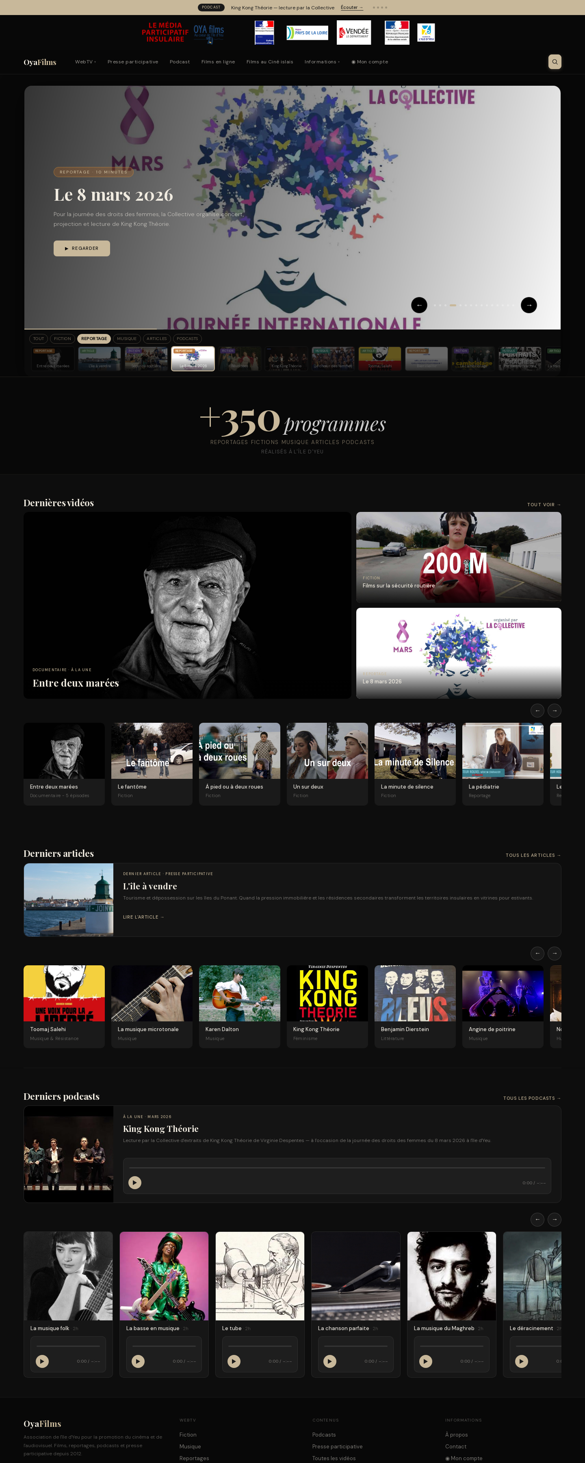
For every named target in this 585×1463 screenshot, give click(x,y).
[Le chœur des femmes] (333, 360)
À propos (456, 1436)
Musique (144, 339)
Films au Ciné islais (270, 62)
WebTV (85, 62)
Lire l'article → (144, 918)
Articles (179, 339)
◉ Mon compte (369, 62)
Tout (41, 339)
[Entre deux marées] (53, 360)
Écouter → (352, 7)
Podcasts (216, 339)
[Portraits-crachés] (520, 360)
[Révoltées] (240, 360)
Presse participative (133, 62)
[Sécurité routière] (146, 360)
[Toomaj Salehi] (380, 360)
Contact (455, 1447)
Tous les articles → (534, 856)
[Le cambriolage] (473, 360)
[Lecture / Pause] (134, 1183)
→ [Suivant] (529, 305)
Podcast (180, 62)
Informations (322, 62)
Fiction (70, 339)
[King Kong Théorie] (286, 360)
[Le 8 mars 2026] (193, 360)
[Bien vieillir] (426, 360)
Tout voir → (544, 506)
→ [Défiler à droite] (555, 711)
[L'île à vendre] (99, 360)
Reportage (106, 339)
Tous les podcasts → (532, 1099)
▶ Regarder (82, 248)
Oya (40, 61)
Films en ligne (218, 62)
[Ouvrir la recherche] (554, 61)
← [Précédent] (411, 305)
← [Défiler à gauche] (538, 711)
